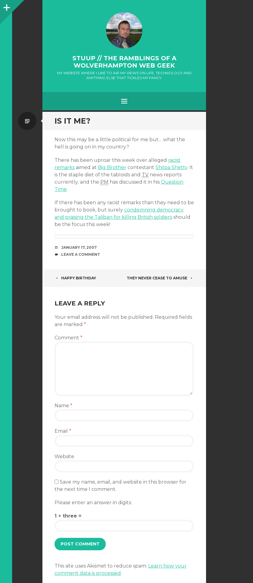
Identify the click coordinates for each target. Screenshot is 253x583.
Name (63, 405)
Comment (68, 338)
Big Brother (112, 167)
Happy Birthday (75, 278)
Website (64, 456)
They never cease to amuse (160, 278)
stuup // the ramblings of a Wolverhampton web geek (124, 62)
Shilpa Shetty (171, 167)
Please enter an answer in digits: (93, 502)
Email (63, 431)
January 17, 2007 (79, 247)
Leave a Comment (80, 254)
